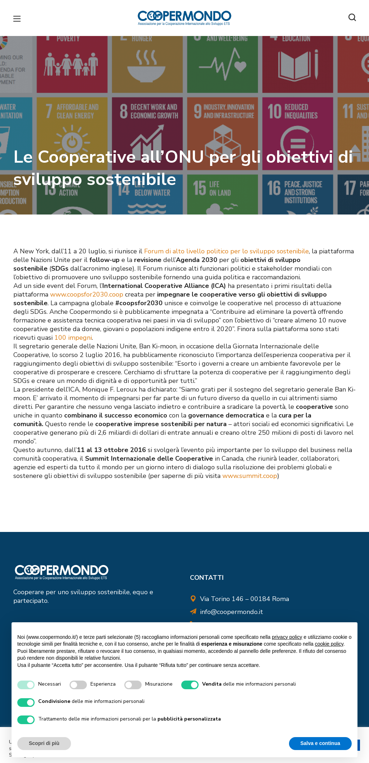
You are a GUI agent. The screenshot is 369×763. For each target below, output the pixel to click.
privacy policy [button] (287, 637)
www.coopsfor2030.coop (86, 294)
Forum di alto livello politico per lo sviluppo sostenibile (226, 251)
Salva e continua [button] (320, 743)
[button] (352, 18)
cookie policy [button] (329, 644)
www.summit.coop (249, 475)
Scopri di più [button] (44, 743)
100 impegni (73, 337)
